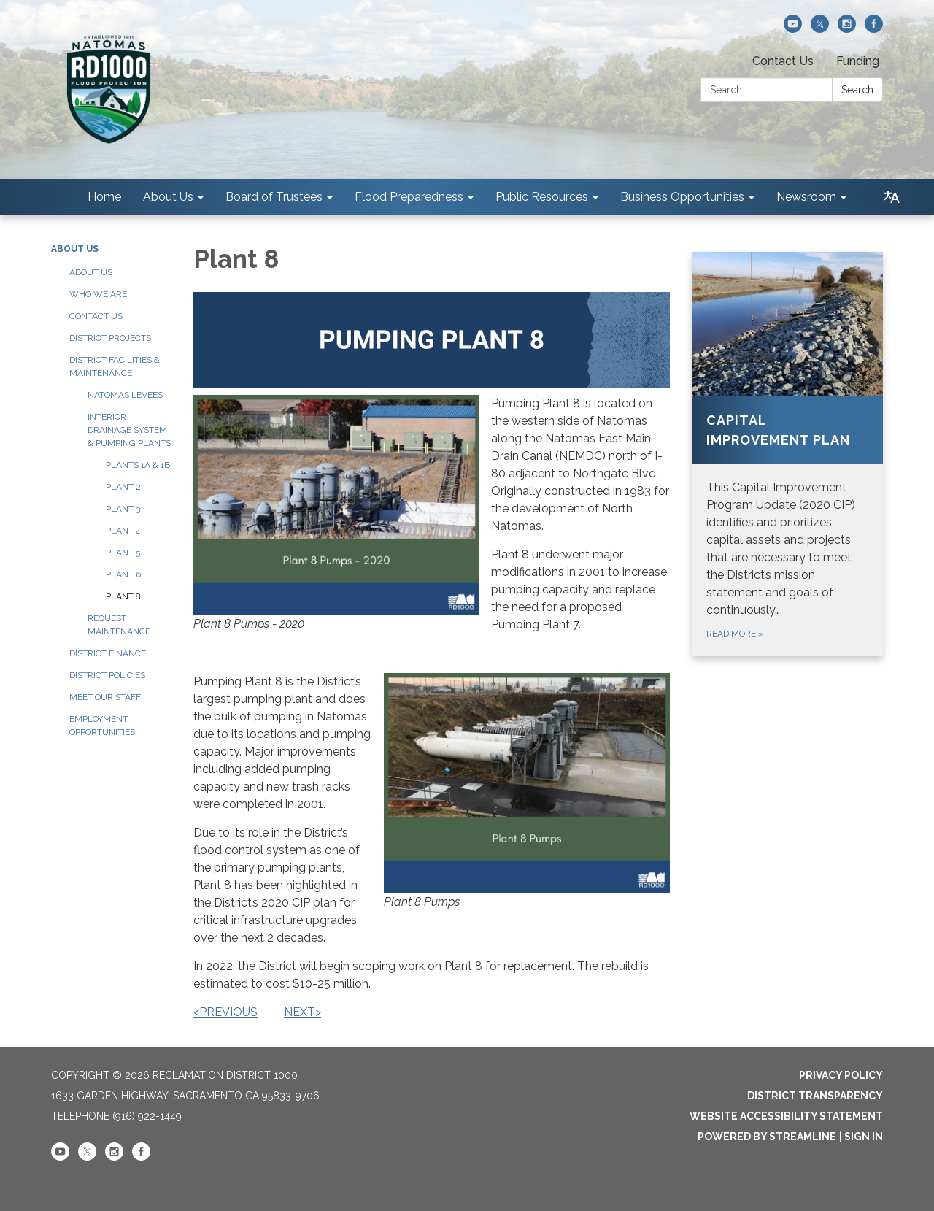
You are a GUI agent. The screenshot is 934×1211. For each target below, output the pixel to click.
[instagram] (847, 29)
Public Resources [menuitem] (541, 197)
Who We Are (98, 294)
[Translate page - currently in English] (891, 197)
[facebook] (874, 29)
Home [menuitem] (104, 197)
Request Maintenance (119, 625)
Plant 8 (123, 596)
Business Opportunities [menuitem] (682, 197)
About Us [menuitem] (168, 197)
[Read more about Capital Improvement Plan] (788, 454)
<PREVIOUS (225, 1012)
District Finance (107, 653)
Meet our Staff (105, 697)
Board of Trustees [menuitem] (274, 197)
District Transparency (815, 1096)
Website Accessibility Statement (786, 1116)
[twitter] (820, 29)
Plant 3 (123, 509)
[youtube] (793, 29)
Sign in (863, 1136)
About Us (75, 249)
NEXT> (302, 1012)
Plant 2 (123, 487)
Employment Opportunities (102, 725)
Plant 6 (123, 574)
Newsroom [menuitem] (806, 197)
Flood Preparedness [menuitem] (409, 197)
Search (857, 90)
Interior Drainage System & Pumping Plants (129, 430)
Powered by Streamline (767, 1136)
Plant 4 (123, 531)
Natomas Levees (125, 395)
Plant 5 (123, 552)
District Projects (110, 338)
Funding (857, 61)
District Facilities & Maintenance (114, 366)
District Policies (107, 675)
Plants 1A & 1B (138, 465)
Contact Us (783, 61)
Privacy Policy (841, 1075)
